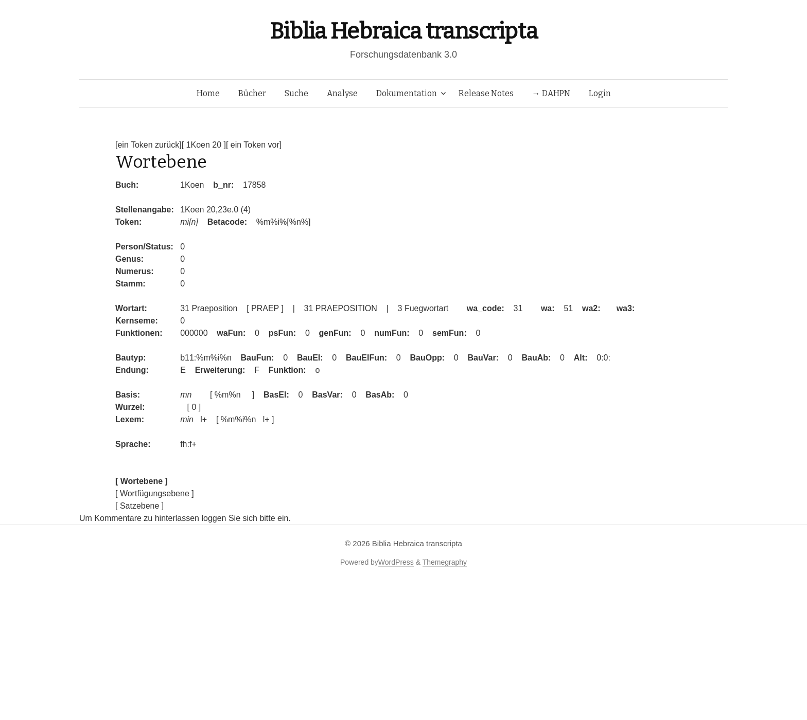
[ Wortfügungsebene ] (154, 493)
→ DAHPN (551, 93)
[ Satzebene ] (139, 505)
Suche (296, 93)
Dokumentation (406, 93)
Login (600, 93)
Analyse (342, 93)
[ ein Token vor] (254, 144)
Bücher (252, 93)
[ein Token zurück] (148, 144)
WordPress (396, 562)
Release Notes (486, 93)
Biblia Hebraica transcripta (403, 31)
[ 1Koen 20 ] (204, 144)
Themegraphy (445, 562)
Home (208, 93)
